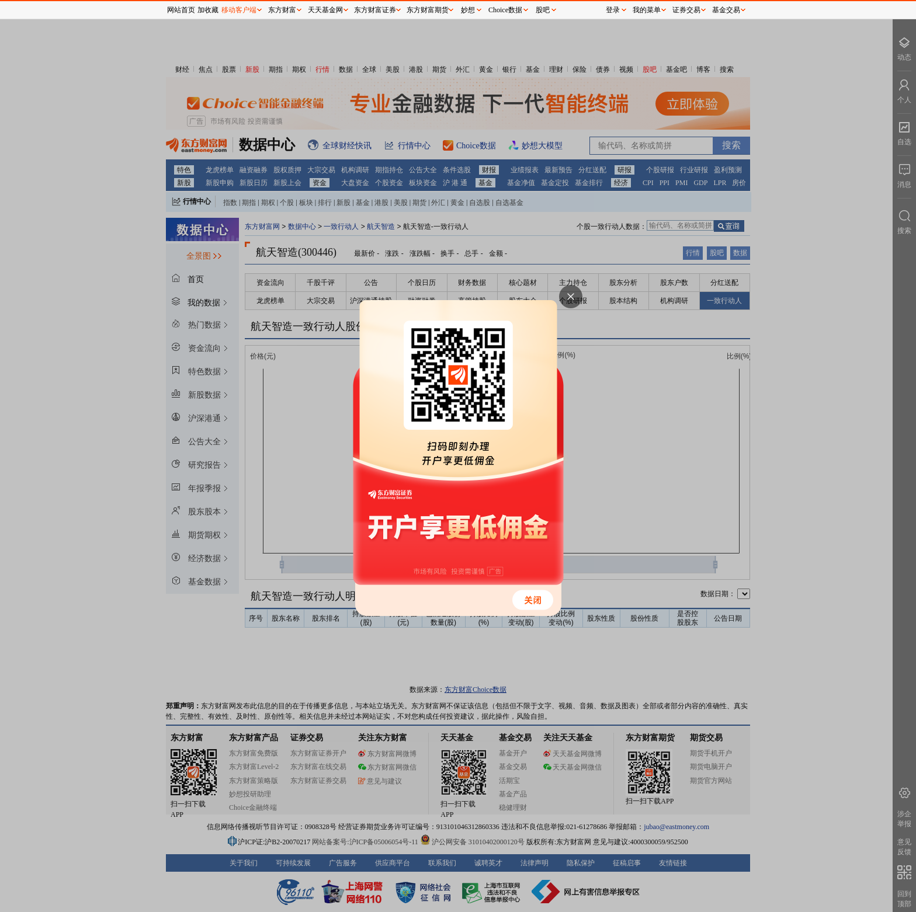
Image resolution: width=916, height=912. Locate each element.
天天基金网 (325, 10)
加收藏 (207, 10)
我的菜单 (647, 10)
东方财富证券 (375, 10)
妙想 (468, 10)
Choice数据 (505, 10)
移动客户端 (238, 10)
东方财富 (282, 10)
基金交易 (726, 10)
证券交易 (686, 10)
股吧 (543, 10)
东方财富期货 (428, 10)
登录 (613, 10)
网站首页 (181, 10)
